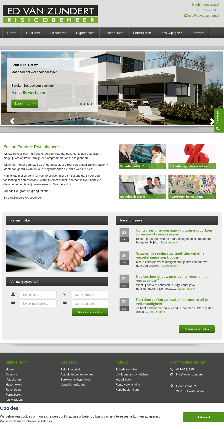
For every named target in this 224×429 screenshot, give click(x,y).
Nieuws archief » (196, 328)
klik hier (46, 421)
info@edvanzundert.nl (203, 15)
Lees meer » (169, 242)
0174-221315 (209, 10)
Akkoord (203, 417)
